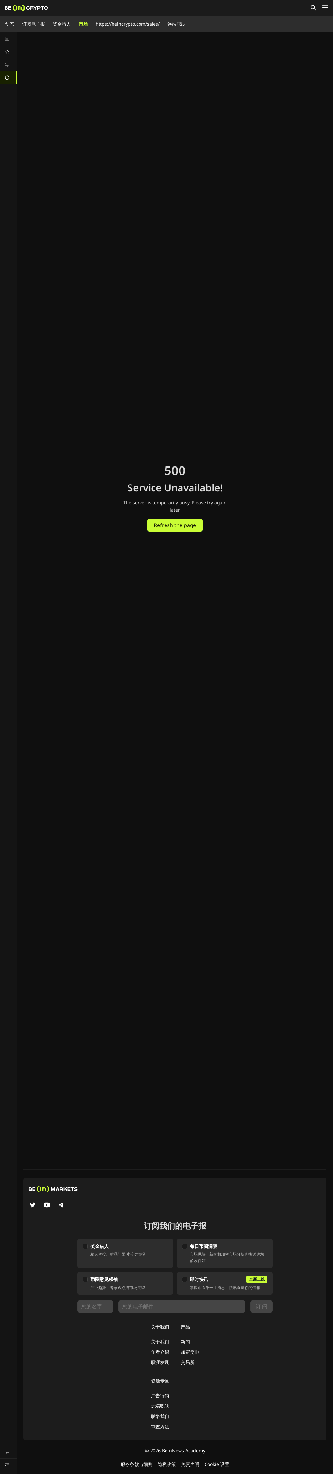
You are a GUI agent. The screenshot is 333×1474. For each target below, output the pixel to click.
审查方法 (160, 1427)
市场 (83, 24)
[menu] (8, 58)
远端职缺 (176, 24)
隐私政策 (167, 1464)
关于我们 (160, 1341)
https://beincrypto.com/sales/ (128, 24)
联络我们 (160, 1416)
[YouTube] (47, 1205)
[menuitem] (8, 38)
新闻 (185, 1341)
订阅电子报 (33, 24)
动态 (9, 24)
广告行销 (160, 1395)
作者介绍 (160, 1352)
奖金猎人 (62, 24)
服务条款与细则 (137, 1464)
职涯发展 (160, 1362)
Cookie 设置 (217, 1464)
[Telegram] (61, 1205)
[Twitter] (32, 1205)
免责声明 (190, 1464)
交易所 (187, 1362)
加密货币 (190, 1352)
